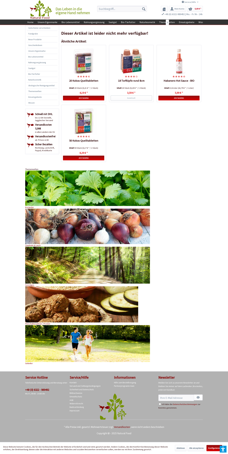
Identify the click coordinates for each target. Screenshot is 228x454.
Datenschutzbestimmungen (185, 404)
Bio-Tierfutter (34, 74)
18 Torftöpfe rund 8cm (131, 80)
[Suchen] (144, 9)
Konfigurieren (214, 448)
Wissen (31, 102)
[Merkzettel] (164, 9)
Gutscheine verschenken (39, 28)
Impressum (74, 410)
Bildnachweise (76, 393)
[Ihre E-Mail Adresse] (176, 398)
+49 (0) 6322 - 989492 (37, 390)
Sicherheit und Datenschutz (82, 389)
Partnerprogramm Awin (124, 386)
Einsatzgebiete (35, 97)
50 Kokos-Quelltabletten (83, 140)
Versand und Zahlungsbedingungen (85, 386)
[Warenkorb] (195, 9)
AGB (71, 400)
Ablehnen (181, 448)
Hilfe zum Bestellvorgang (125, 382)
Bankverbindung (77, 407)
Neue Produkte (35, 39)
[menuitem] (122, 9)
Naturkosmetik (34, 79)
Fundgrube (33, 33)
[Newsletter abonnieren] (198, 397)
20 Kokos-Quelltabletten (83, 80)
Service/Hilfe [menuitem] (189, 2)
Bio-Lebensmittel (35, 56)
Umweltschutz (76, 396)
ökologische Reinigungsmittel (41, 85)
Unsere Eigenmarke (37, 51)
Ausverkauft (131, 98)
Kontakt (73, 382)
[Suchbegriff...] (122, 9)
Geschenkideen (35, 45)
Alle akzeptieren (196, 448)
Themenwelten (34, 91)
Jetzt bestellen (84, 98)
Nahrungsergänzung (37, 62)
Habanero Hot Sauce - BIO (179, 80)
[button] (223, 449)
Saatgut (31, 68)
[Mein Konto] (177, 9)
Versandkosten (122, 427)
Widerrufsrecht (76, 403)
